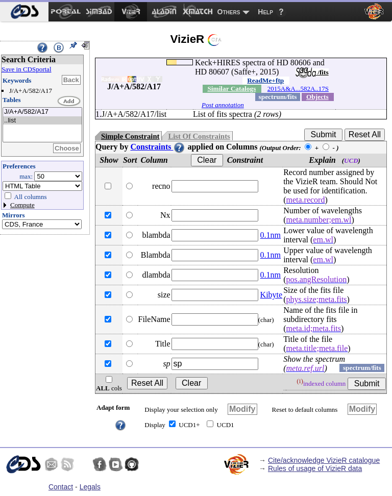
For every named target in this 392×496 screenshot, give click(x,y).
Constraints (157, 146)
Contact (60, 487)
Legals (90, 487)
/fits (312, 72)
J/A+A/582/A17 (42, 112)
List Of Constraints (199, 136)
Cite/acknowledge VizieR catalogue (324, 460)
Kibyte (271, 294)
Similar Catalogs (231, 88)
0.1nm (270, 235)
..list (42, 120)
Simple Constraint (130, 136)
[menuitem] (24, 11)
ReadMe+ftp (265, 80)
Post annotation (223, 105)
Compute (22, 205)
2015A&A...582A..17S (298, 88)
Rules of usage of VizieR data (315, 468)
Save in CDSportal (27, 69)
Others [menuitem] (228, 12)
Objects (317, 97)
